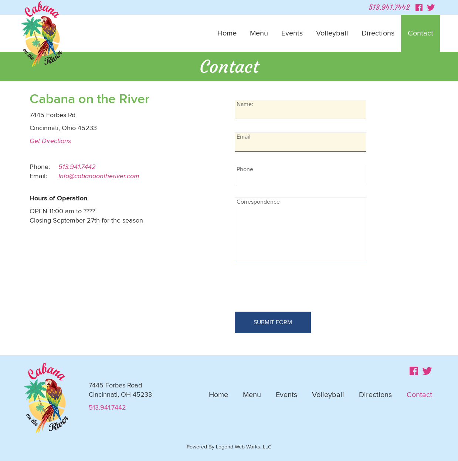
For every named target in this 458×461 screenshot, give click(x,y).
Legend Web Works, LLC (243, 447)
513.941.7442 (389, 7)
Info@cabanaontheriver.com (98, 176)
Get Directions (50, 141)
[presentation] (291, 289)
